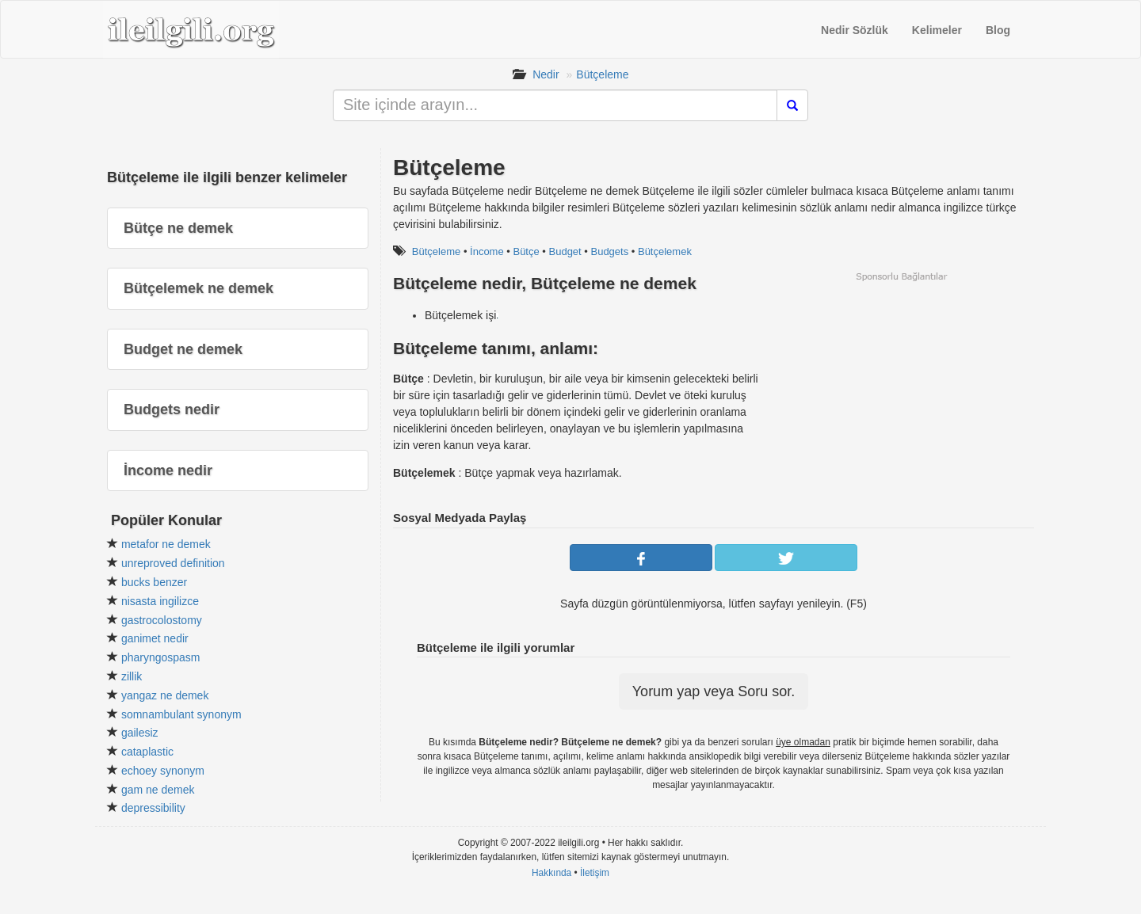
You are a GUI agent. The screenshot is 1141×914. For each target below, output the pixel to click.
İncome (487, 251)
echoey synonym (162, 770)
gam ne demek (158, 789)
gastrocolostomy (161, 620)
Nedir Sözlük (854, 30)
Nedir (545, 74)
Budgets (609, 251)
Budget (565, 251)
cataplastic (147, 751)
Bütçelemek (665, 251)
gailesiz (139, 732)
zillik (131, 676)
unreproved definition (173, 563)
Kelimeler (937, 30)
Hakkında (551, 872)
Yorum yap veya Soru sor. (713, 691)
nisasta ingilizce (160, 601)
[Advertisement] (901, 394)
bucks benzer (154, 582)
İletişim (594, 872)
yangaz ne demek (165, 695)
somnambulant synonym (181, 714)
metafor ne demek (166, 544)
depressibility (153, 808)
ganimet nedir (155, 638)
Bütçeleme (602, 74)
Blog (998, 30)
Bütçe (526, 251)
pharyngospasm (160, 657)
